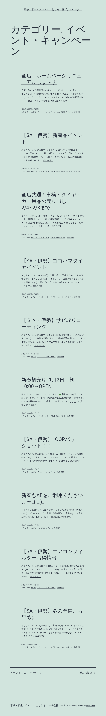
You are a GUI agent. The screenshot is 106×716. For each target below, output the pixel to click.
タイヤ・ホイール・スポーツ (61, 171)
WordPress (90, 705)
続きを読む (61, 101)
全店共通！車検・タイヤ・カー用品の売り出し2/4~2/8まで (51, 201)
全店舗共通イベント (64, 112)
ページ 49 (35, 672)
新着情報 (77, 112)
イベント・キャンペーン (46, 112)
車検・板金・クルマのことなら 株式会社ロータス (53, 9)
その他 (33, 112)
